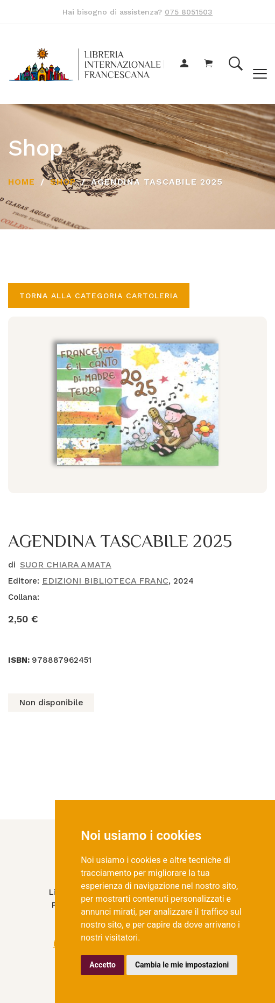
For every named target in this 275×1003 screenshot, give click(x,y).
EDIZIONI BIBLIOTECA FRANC (105, 581)
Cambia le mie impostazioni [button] (182, 964)
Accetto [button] (102, 964)
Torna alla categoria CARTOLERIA (98, 295)
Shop (63, 182)
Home (21, 182)
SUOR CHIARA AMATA (65, 564)
